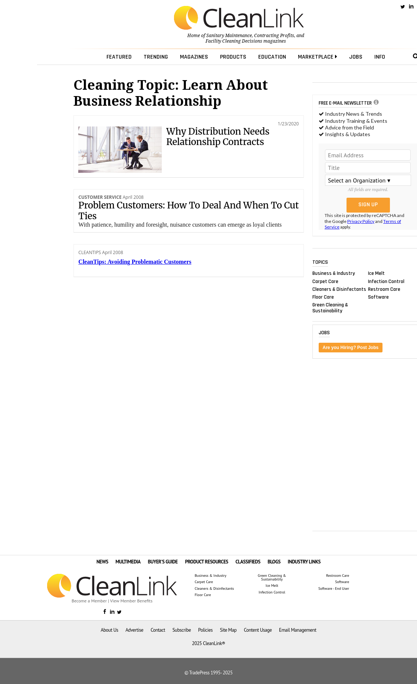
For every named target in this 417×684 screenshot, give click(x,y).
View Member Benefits (131, 601)
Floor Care (323, 296)
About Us (109, 630)
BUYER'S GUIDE (163, 562)
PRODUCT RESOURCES (206, 562)
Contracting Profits (274, 35)
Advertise (134, 630)
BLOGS (273, 562)
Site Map (228, 630)
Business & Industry (333, 273)
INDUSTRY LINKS (304, 562)
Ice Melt (376, 273)
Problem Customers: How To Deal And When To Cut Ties (188, 211)
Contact (158, 630)
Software (378, 296)
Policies (205, 630)
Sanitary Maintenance (229, 35)
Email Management (297, 630)
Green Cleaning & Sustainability (330, 308)
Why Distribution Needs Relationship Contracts (217, 137)
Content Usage (258, 630)
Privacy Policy (360, 221)
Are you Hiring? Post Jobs (351, 347)
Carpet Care (325, 281)
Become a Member (89, 601)
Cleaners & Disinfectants (339, 289)
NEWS (102, 562)
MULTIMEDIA (127, 562)
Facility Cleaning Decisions (234, 41)
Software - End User (333, 589)
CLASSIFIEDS (248, 562)
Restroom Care (384, 289)
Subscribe (182, 630)
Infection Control (386, 281)
